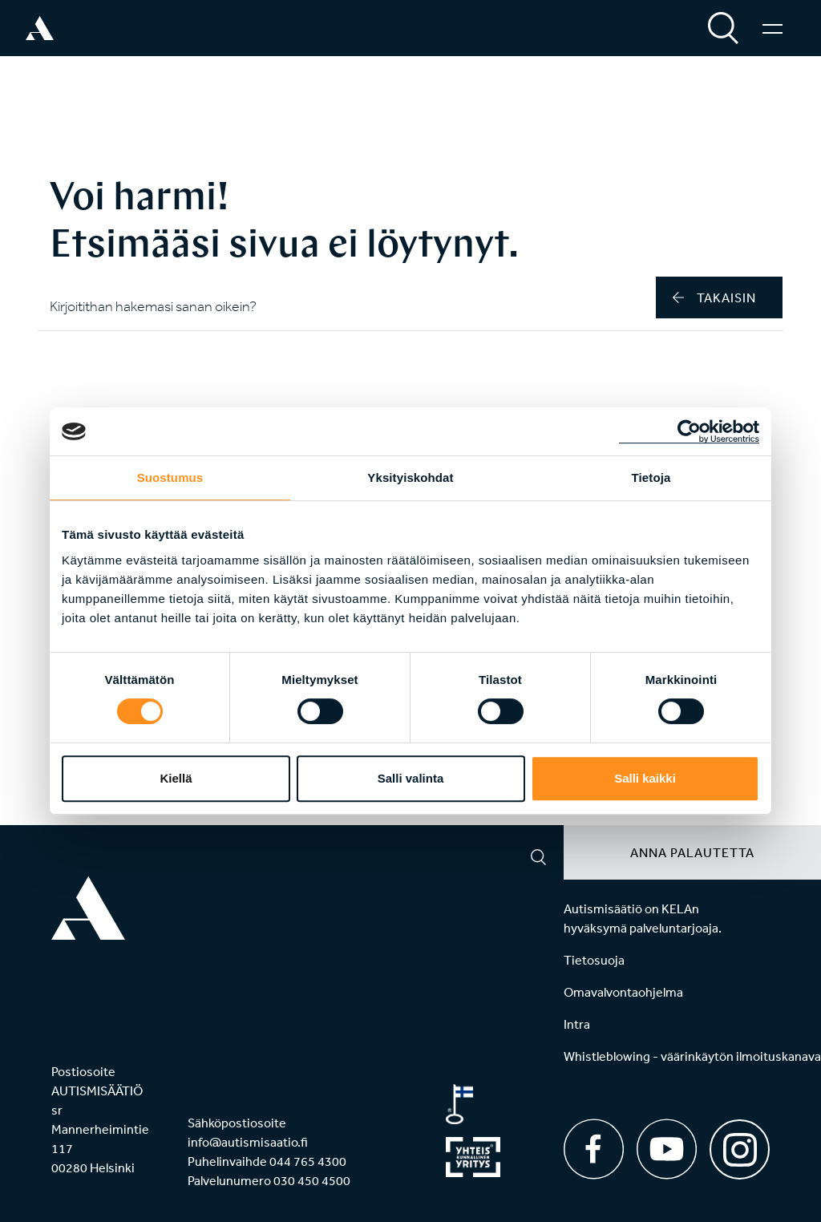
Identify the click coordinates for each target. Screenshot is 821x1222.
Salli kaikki (645, 778)
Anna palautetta (692, 852)
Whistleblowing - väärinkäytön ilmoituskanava (692, 1056)
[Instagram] (740, 1144)
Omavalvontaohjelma (623, 992)
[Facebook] (594, 1149)
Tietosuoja (594, 960)
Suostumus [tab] (170, 477)
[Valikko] (772, 28)
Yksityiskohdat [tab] (410, 477)
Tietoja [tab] (651, 477)
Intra (577, 1024)
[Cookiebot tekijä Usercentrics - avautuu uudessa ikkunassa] (689, 431)
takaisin (714, 297)
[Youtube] (667, 1149)
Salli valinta (411, 778)
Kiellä (176, 778)
